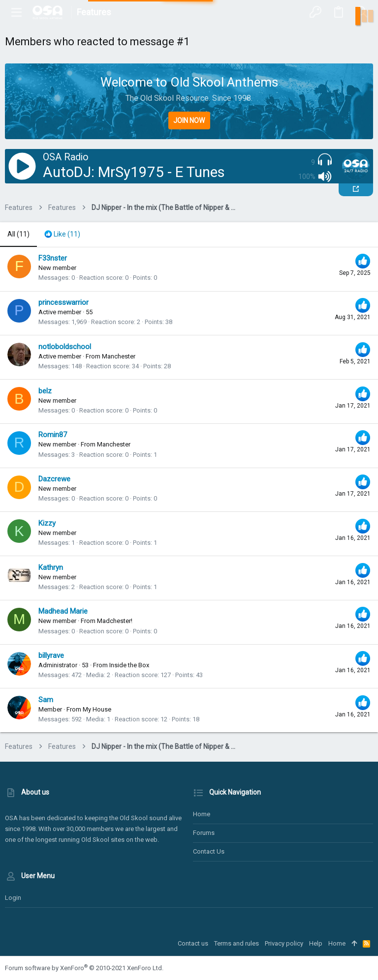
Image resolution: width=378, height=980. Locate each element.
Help (315, 943)
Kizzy (47, 523)
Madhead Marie (63, 611)
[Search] (361, 12)
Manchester (118, 356)
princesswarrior (63, 302)
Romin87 (52, 434)
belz (45, 390)
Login (13, 897)
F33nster (52, 258)
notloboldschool (64, 346)
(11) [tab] (18, 234)
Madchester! (114, 620)
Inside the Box (129, 665)
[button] (17, 12)
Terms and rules (236, 943)
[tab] (62, 234)
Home (201, 814)
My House (97, 709)
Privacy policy (284, 943)
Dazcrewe (54, 479)
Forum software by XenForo (84, 968)
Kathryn (50, 567)
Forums (204, 832)
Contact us (208, 851)
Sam (45, 699)
